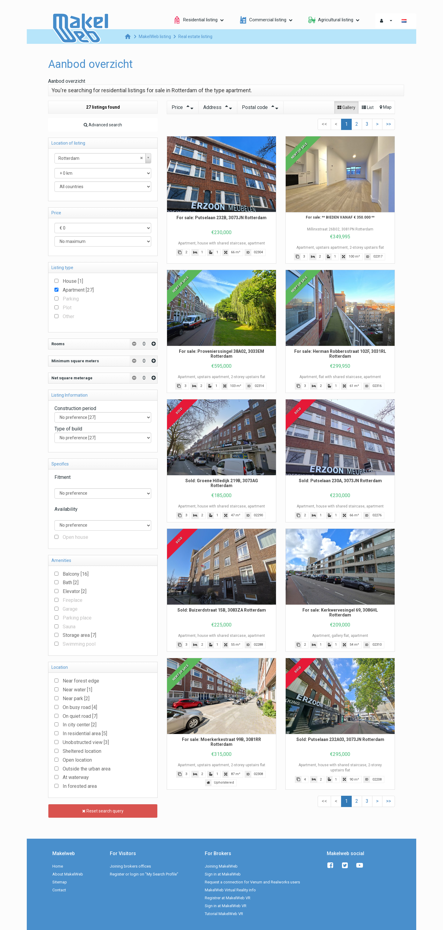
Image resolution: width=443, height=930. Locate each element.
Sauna (69, 627)
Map (386, 107)
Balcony (76, 574)
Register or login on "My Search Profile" (144, 874)
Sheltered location (82, 751)
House (73, 281)
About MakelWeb (67, 874)
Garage (70, 609)
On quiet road (80, 716)
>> (388, 124)
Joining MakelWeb (221, 866)
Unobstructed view (86, 742)
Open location (77, 760)
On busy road (80, 707)
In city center (79, 725)
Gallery (346, 107)
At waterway (76, 777)
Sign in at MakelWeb (223, 874)
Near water (77, 690)
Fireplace (72, 600)
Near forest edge (81, 681)
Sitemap (59, 882)
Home (57, 866)
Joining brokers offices (130, 866)
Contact (59, 890)
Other (68, 316)
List (368, 107)
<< (324, 124)
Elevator (74, 591)
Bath (70, 582)
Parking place (77, 618)
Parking (71, 299)
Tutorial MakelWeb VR (224, 913)
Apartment (78, 290)
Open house (75, 537)
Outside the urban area (86, 769)
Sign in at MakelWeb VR (225, 906)
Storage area (79, 635)
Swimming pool (79, 644)
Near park (76, 698)
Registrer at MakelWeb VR (227, 898)
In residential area (85, 733)
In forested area (80, 786)
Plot (67, 308)
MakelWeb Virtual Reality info (230, 890)
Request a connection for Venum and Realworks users (252, 882)
